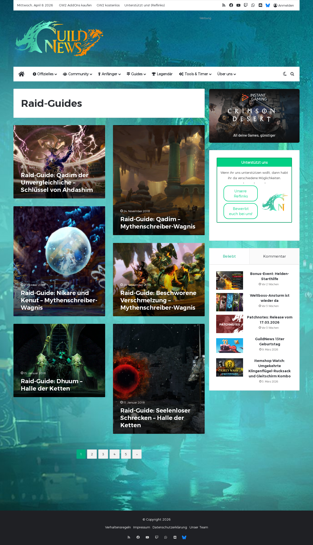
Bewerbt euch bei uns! (240, 211)
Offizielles (43, 74)
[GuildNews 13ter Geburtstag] (230, 346)
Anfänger (107, 74)
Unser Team (199, 528)
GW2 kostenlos (108, 5)
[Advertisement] (205, 32)
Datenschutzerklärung (170, 528)
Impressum (141, 528)
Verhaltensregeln (118, 528)
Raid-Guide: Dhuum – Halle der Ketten (51, 385)
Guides (134, 74)
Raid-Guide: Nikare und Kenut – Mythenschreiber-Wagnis (59, 300)
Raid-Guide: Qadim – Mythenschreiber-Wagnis (157, 223)
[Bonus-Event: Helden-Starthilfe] (230, 281)
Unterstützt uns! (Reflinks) (144, 5)
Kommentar (274, 256)
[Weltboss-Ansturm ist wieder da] (230, 303)
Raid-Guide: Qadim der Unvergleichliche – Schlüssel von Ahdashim (57, 182)
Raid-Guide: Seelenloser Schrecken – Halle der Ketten (155, 418)
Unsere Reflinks (241, 193)
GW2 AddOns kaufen (75, 5)
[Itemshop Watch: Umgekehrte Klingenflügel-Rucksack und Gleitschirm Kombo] (230, 368)
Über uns (224, 74)
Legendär (162, 74)
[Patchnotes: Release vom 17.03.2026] (230, 325)
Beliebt (229, 256)
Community (76, 74)
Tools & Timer (193, 74)
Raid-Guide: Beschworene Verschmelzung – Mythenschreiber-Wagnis (158, 300)
